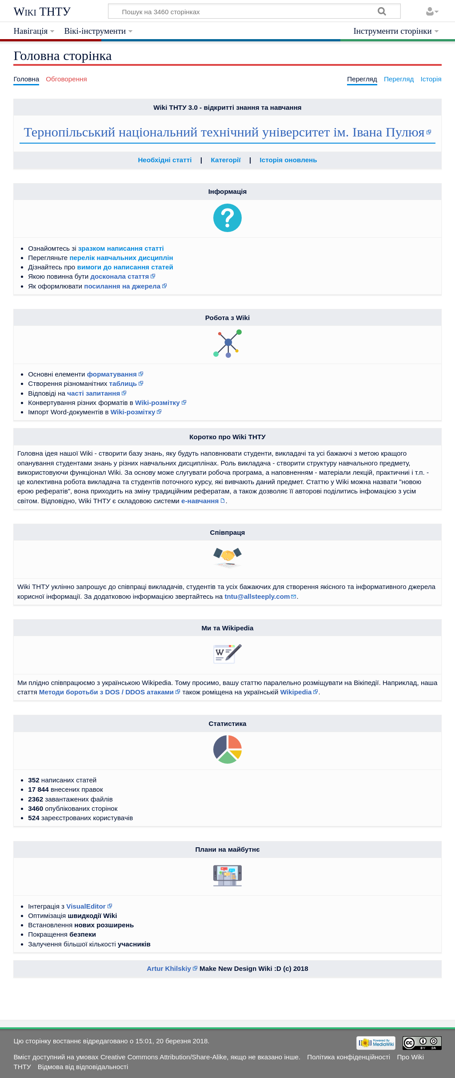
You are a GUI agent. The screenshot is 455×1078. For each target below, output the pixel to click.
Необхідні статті (165, 160)
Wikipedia (296, 692)
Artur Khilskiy (169, 968)
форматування (112, 374)
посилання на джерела (122, 286)
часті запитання (93, 393)
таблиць (123, 383)
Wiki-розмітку (157, 402)
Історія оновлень (288, 160)
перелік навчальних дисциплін (121, 257)
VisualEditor (85, 906)
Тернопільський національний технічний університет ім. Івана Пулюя (224, 132)
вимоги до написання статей (125, 267)
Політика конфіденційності (348, 1057)
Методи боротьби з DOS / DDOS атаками (106, 692)
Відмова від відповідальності (83, 1066)
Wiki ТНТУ (42, 11)
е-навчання (200, 501)
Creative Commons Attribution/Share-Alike (163, 1057)
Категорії (226, 160)
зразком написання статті (121, 248)
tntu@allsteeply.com (257, 596)
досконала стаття (119, 276)
